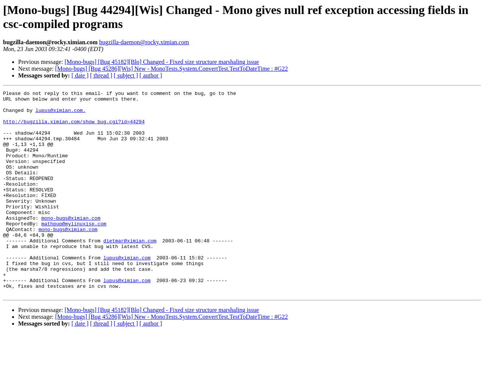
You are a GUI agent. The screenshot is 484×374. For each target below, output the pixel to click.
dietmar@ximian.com (129, 271)
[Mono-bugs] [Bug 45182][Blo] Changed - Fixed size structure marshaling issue (162, 62)
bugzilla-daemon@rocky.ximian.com (144, 42)
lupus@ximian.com (126, 291)
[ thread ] (101, 75)
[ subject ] (126, 75)
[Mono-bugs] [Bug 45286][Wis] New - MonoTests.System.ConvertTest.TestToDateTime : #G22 (171, 68)
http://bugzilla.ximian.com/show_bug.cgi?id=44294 (73, 128)
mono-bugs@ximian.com (70, 244)
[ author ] (151, 75)
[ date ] (79, 75)
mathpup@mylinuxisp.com (73, 250)
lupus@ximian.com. (61, 114)
